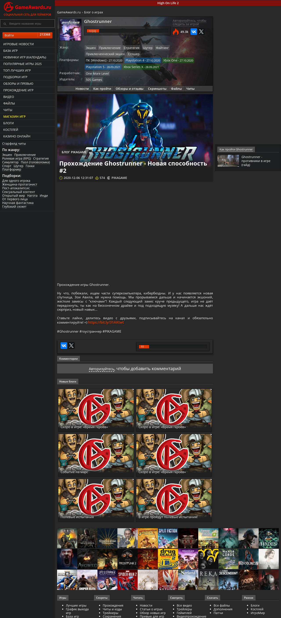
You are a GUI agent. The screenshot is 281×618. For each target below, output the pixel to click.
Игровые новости (18, 44)
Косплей (10, 130)
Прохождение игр (18, 90)
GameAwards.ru (69, 12)
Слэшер (91, 54)
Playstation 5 (94, 66)
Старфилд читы (14, 143)
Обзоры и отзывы (129, 87)
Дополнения (223, 614)
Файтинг (156, 48)
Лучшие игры (76, 610)
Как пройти (102, 87)
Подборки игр (15, 77)
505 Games (93, 78)
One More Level (96, 72)
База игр (10, 51)
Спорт (6, 166)
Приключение (25, 155)
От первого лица (15, 199)
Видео (8, 97)
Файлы (9, 103)
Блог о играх (93, 12)
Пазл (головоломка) (35, 162)
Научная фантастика (18, 203)
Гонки (30, 166)
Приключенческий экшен (182, 48)
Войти (27, 35)
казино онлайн (16, 136)
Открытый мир (13, 195)
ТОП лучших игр (17, 70)
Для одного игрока (16, 180)
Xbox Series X (130, 66)
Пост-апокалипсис (16, 188)
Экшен (7, 155)
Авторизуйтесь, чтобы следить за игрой (189, 22)
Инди (44, 195)
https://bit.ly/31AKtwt (107, 326)
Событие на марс (78, 476)
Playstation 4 (131, 60)
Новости (82, 87)
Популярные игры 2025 (22, 64)
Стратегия (41, 158)
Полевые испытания (82, 521)
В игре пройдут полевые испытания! (164, 519)
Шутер (18, 166)
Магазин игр (14, 116)
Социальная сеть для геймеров (27, 8)
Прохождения (113, 610)
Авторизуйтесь (101, 373)
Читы (7, 110)
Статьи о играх (151, 614)
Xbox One (165, 60)
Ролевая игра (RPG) (16, 158)
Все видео (184, 610)
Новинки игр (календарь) (24, 57)
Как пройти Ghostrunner (236, 149)
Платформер (11, 169)
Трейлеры (184, 614)
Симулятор (10, 162)
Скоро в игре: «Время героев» (92, 431)
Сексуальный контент (18, 192)
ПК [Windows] (95, 60)
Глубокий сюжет (14, 206)
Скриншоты (157, 87)
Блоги (8, 123)
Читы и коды (112, 614)
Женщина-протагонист (19, 184)
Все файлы (222, 610)
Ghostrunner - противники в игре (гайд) (257, 161)
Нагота (32, 195)
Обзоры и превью (18, 83)
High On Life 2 (168, 3)
